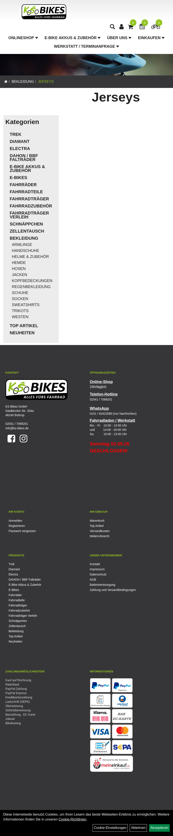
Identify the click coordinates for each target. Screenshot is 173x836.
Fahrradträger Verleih (29, 215)
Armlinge (22, 244)
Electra (20, 148)
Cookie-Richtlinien (72, 819)
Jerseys (46, 81)
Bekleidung (23, 81)
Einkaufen (151, 38)
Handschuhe (25, 250)
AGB (93, 579)
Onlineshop (23, 38)
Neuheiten (22, 332)
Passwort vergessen (22, 531)
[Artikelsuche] (112, 27)
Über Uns (119, 38)
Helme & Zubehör (30, 257)
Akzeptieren (159, 828)
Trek (15, 134)
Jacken (19, 275)
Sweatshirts (25, 305)
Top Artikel (24, 325)
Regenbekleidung (31, 287)
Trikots (20, 311)
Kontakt (95, 564)
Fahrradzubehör (31, 206)
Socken (20, 299)
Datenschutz (98, 574)
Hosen (19, 269)
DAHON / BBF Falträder (24, 157)
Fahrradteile (26, 191)
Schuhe (20, 293)
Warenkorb (97, 520)
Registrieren (17, 526)
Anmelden (15, 520)
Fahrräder (23, 184)
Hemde (19, 263)
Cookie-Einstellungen (110, 828)
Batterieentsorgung (102, 584)
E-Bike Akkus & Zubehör (73, 38)
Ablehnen (138, 828)
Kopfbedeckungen (32, 281)
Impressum (97, 569)
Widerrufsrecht (99, 536)
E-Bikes (18, 177)
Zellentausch (27, 231)
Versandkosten (100, 531)
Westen (20, 317)
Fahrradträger (29, 198)
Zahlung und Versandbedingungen (113, 590)
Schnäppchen (26, 224)
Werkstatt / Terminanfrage (86, 46)
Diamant (20, 141)
